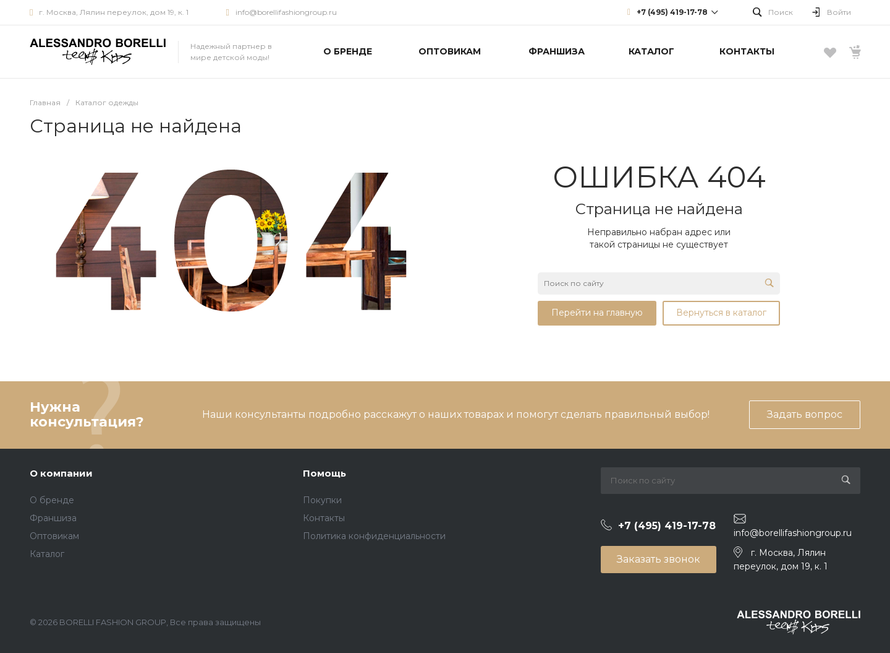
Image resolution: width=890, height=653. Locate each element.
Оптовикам (54, 536)
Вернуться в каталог (721, 312)
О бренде (52, 500)
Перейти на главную (597, 312)
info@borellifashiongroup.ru (286, 12)
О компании (61, 473)
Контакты (324, 518)
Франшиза (53, 518)
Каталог (47, 554)
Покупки (322, 500)
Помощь (324, 473)
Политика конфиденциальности (374, 536)
